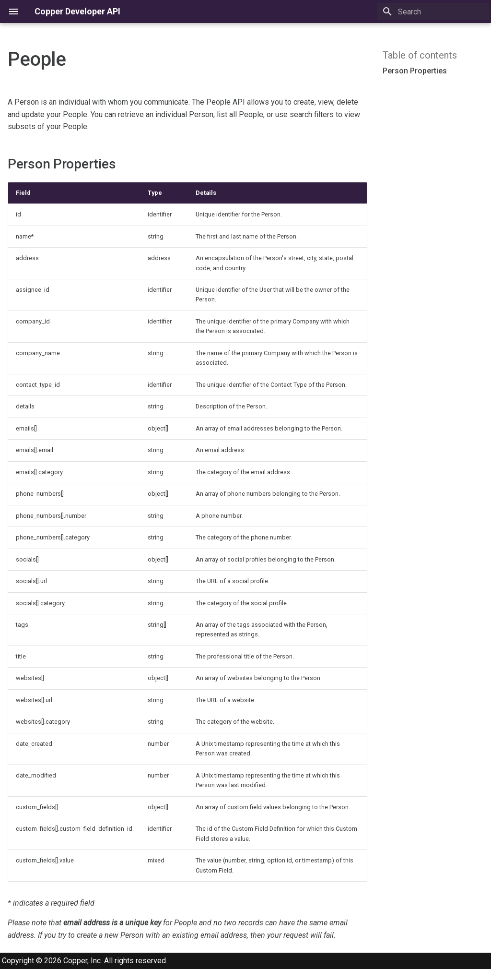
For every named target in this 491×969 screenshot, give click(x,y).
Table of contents (420, 55)
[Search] (433, 11)
